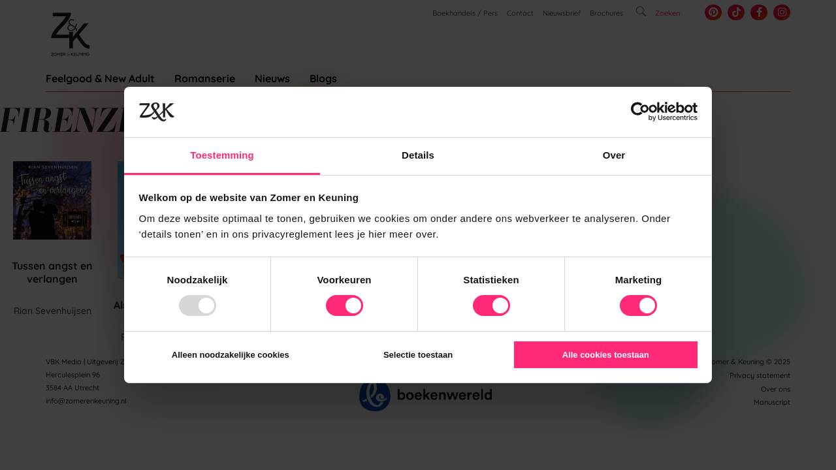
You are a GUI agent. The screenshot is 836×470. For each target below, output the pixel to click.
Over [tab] (614, 155)
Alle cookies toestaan (605, 355)
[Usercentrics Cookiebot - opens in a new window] (640, 111)
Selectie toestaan (418, 355)
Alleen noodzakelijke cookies (230, 355)
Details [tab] (418, 155)
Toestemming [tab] (222, 155)
